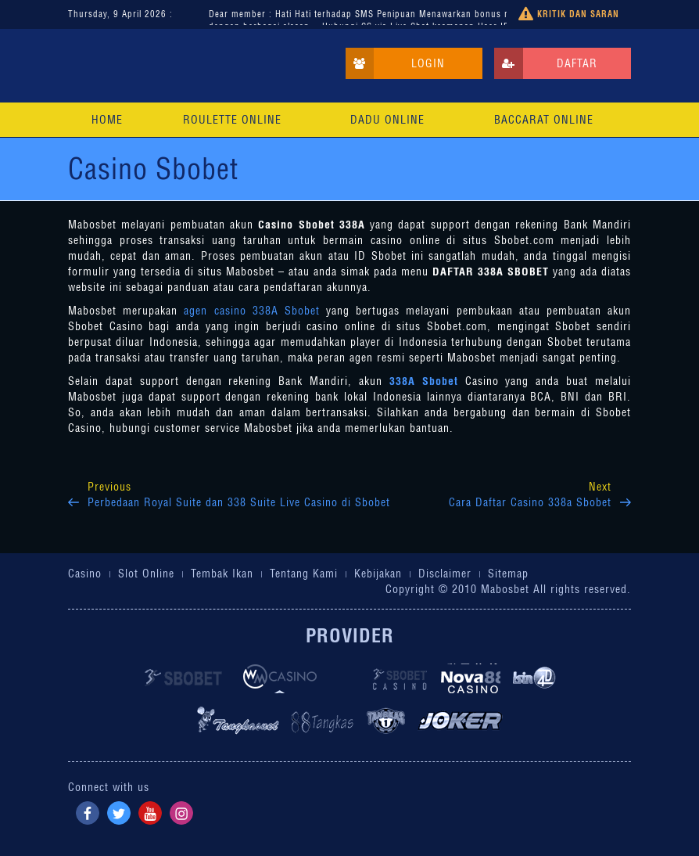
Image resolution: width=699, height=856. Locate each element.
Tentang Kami (304, 573)
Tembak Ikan (222, 573)
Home (107, 120)
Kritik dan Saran (568, 14)
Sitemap (508, 573)
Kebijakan (378, 573)
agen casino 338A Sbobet (255, 311)
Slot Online (146, 573)
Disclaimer (444, 573)
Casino (85, 573)
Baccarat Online (543, 120)
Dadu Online (387, 120)
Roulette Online (232, 120)
